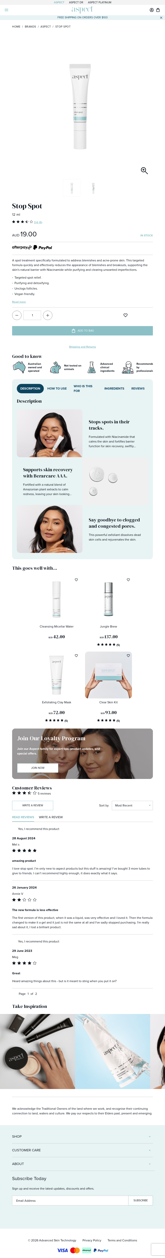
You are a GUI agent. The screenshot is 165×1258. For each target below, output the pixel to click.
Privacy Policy (91, 1240)
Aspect (59, 2)
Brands (30, 27)
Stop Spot (63, 27)
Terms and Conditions (122, 1240)
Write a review (32, 805)
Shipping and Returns (82, 347)
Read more (19, 302)
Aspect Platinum (99, 2)
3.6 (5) (38, 222)
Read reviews (23, 817)
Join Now (37, 768)
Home (16, 27)
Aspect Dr (76, 2)
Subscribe (141, 1200)
